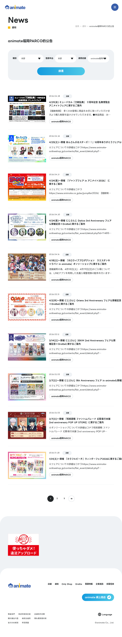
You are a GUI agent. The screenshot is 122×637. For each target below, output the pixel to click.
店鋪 (67, 96)
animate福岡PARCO (61, 121)
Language (107, 614)
